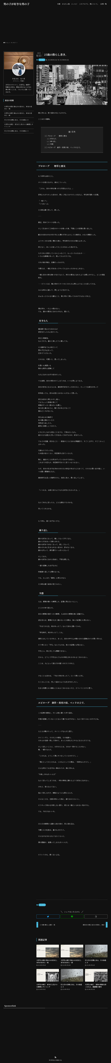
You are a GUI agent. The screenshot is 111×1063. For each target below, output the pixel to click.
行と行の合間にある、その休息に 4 (16, 120)
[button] (48, 916)
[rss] (55, 1057)
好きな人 (53, 139)
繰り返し (53, 141)
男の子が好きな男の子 (16, 4)
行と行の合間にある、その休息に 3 (16, 131)
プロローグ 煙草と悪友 (57, 136)
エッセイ (41, 60)
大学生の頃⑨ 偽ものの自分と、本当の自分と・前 (18, 114)
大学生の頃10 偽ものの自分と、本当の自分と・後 (18, 107)
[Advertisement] (55, 24)
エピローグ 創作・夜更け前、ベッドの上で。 (64, 147)
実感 (51, 144)
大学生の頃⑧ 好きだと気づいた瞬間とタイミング (18, 125)
